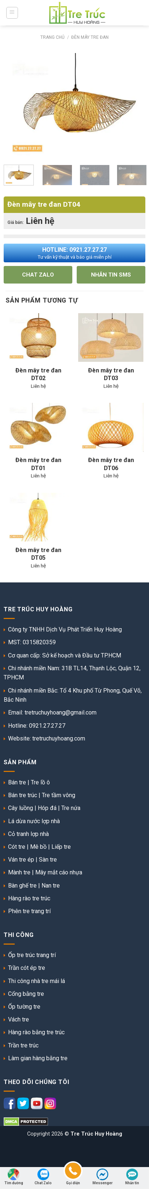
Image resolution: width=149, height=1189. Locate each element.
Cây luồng (20, 807)
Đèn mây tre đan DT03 (111, 374)
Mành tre (19, 872)
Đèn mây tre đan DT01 (38, 464)
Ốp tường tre (24, 1006)
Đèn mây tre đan (90, 37)
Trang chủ (52, 37)
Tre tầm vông (58, 795)
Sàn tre (48, 859)
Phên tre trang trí (29, 911)
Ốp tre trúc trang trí (32, 955)
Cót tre (16, 846)
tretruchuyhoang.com (58, 738)
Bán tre (17, 782)
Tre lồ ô (40, 782)
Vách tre (18, 1019)
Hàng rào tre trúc (29, 898)
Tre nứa (70, 807)
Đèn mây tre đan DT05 (38, 554)
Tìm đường (13, 1177)
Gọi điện (73, 1176)
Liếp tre (61, 846)
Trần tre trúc (23, 1045)
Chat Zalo (43, 1177)
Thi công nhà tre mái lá (36, 981)
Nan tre (50, 885)
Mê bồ (38, 846)
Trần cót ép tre (26, 967)
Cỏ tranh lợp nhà (28, 833)
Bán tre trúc (22, 795)
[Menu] (12, 13)
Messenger (102, 1177)
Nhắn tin (132, 1177)
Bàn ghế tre (22, 885)
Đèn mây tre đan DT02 (38, 374)
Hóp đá (47, 807)
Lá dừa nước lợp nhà (34, 821)
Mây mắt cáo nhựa (58, 872)
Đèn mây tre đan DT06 (111, 464)
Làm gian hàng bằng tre (38, 1058)
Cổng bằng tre (26, 993)
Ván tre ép (21, 859)
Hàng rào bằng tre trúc (36, 1032)
